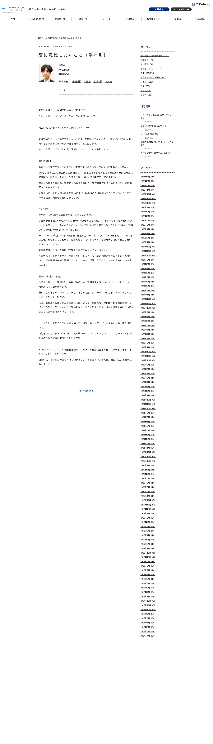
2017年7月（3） (148, 622)
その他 (147, 95)
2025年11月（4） (148, 198)
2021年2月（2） (148, 443)
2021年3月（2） (148, 439)
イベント (106, 24)
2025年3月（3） (148, 233)
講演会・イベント (152, 68)
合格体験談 (198, 24)
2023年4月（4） (148, 334)
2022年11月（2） (148, 356)
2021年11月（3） (148, 404)
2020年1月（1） (148, 496)
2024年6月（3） (148, 273)
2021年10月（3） (148, 408)
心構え (147, 82)
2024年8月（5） (148, 264)
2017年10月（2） (148, 609)
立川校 (108, 81)
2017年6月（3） (148, 627)
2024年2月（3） (148, 290)
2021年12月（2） (148, 399)
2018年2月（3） (148, 592)
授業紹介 (148, 60)
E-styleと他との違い (150, 134)
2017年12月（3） (148, 601)
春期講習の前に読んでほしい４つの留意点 (157, 143)
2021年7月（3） (148, 421)
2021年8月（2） (148, 417)
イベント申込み (180, 14)
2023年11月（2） (148, 303)
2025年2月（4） (148, 238)
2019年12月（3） (148, 500)
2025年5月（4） (148, 225)
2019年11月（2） (148, 504)
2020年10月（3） (148, 461)
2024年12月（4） (148, 246)
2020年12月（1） (148, 452)
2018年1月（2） (148, 596)
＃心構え (68, 46)
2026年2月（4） (148, 185)
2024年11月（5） (148, 251)
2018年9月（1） (148, 561)
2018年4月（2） (148, 583)
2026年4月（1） (148, 176)
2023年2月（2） (148, 343)
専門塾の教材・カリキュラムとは (155, 153)
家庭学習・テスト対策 (153, 77)
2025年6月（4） (148, 220)
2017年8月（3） (148, 618)
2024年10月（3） (148, 255)
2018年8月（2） (148, 566)
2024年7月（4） (148, 268)
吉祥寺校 (97, 81)
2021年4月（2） (148, 434)
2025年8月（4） (148, 211)
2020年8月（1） (148, 469)
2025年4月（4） (148, 229)
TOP (15, 24)
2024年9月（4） (148, 260)
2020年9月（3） (148, 465)
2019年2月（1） (148, 544)
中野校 (87, 81)
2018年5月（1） (148, 579)
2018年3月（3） (148, 587)
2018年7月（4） (148, 570)
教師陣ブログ (152, 24)
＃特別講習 (58, 46)
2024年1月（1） (148, 294)
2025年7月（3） (148, 216)
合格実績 (175, 24)
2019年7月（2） (148, 522)
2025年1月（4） (148, 242)
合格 (146, 86)
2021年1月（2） (148, 447)
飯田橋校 (76, 81)
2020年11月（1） (148, 456)
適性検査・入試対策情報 (155, 55)
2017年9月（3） (148, 614)
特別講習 (148, 64)
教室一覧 (83, 24)
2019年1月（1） (148, 548)
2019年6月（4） (148, 526)
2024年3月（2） (148, 286)
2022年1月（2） (148, 395)
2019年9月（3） (148, 513)
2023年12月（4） (148, 299)
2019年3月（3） (148, 539)
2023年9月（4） (148, 312)
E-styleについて (37, 24)
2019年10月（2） (148, 509)
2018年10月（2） (148, 557)
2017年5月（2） (148, 631)
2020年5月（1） (148, 482)
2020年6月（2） (148, 478)
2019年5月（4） (148, 531)
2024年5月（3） (148, 277)
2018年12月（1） (148, 552)
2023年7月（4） (148, 321)
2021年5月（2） (148, 430)
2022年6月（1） (148, 378)
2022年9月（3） (148, 364)
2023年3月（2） (148, 338)
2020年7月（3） (148, 474)
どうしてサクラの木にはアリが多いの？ (156, 116)
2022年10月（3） (148, 360)
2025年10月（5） (148, 203)
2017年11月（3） (148, 605)
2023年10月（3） (148, 308)
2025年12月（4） (148, 194)
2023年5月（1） (148, 329)
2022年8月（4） (148, 369)
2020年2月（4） (148, 491)
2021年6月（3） (148, 426)
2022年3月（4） (148, 386)
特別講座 (129, 24)
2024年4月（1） (148, 281)
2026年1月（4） (148, 189)
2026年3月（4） (148, 181)
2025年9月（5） (148, 207)
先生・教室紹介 (151, 73)
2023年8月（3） (148, 316)
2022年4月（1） (148, 382)
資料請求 (157, 14)
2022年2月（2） (148, 391)
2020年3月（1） (148, 487)
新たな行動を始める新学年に (153, 126)
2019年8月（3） (148, 517)
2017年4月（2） (148, 636)
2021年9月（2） (148, 413)
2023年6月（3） (148, 325)
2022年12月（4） (148, 351)
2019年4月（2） (148, 535)
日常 (146, 90)
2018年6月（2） (148, 574)
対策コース (61, 24)
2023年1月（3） (148, 347)
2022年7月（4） (148, 373)
